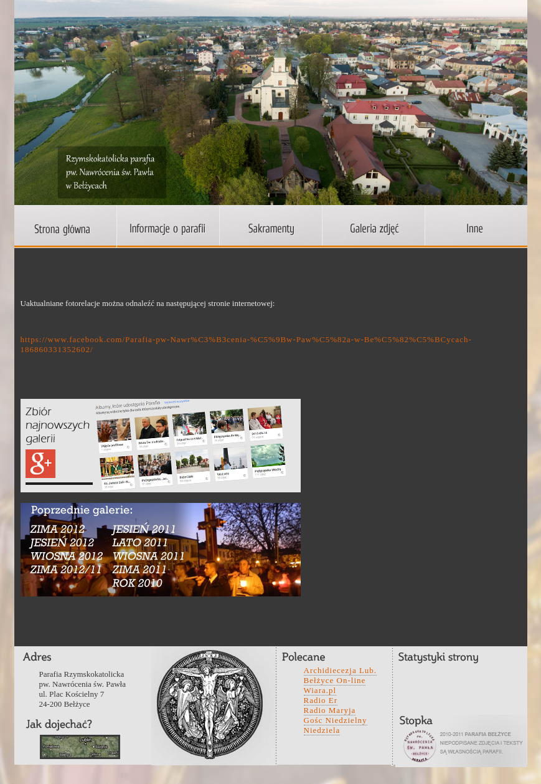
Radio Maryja (330, 710)
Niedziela (322, 730)
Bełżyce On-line (335, 680)
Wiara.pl (320, 690)
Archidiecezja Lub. (340, 670)
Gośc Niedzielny (335, 720)
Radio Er (321, 700)
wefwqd (80, 747)
